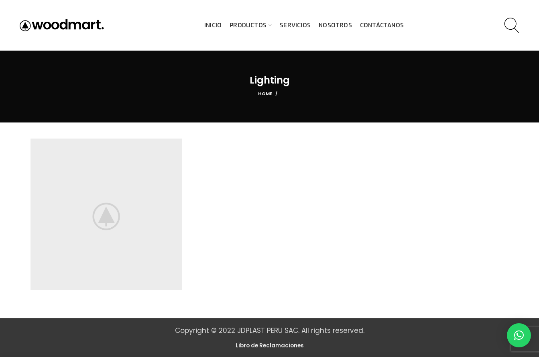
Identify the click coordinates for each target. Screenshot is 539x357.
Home (265, 93)
